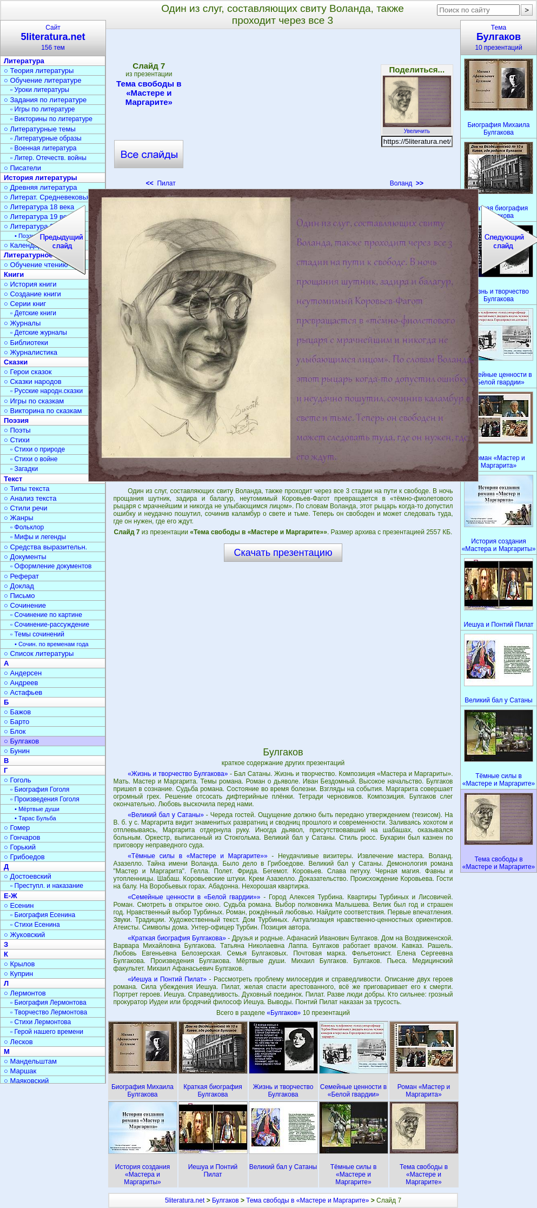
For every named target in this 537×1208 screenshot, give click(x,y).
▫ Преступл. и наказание (46, 886)
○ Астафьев (23, 692)
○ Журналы (22, 323)
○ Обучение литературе (43, 80)
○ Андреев (21, 683)
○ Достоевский (27, 876)
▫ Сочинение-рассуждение (49, 624)
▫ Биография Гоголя (39, 789)
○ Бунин (17, 751)
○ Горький (20, 847)
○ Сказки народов (33, 381)
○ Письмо (19, 596)
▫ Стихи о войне (33, 459)
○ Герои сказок (28, 372)
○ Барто (16, 722)
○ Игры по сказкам (34, 401)
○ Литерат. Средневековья (47, 197)
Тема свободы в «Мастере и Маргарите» (148, 93)
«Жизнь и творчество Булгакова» (178, 774)
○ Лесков (18, 1042)
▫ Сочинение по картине (46, 615)
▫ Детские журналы (38, 332)
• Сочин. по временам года (52, 644)
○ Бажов (17, 712)
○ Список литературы (39, 653)
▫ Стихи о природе (37, 449)
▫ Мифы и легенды (38, 537)
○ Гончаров (22, 837)
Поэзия (16, 420)
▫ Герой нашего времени (46, 1032)
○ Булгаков (21, 741)
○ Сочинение (25, 605)
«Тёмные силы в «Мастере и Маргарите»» (197, 856)
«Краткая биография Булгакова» (177, 938)
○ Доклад (19, 586)
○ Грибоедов (24, 857)
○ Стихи (17, 440)
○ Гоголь (17, 780)
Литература (24, 61)
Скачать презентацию (283, 552)
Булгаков (225, 1200)
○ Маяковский (26, 1081)
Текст (13, 479)
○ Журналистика (30, 352)
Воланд (406, 183)
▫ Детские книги (33, 313)
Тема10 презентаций (498, 37)
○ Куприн (18, 974)
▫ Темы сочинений (37, 634)
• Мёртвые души (37, 809)
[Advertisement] (283, 111)
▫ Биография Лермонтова (48, 1002)
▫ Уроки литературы (39, 90)
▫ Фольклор (27, 527)
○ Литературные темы (40, 129)
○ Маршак (20, 1071)
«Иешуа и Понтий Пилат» (167, 979)
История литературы (40, 178)
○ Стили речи (26, 508)
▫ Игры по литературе (42, 109)
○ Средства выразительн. (45, 547)
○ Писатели (22, 168)
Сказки (16, 362)
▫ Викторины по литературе (51, 119)
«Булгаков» (284, 1013)
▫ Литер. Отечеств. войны (48, 158)
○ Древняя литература (40, 187)
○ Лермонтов (25, 993)
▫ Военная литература (43, 148)
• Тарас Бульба (35, 818)
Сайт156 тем (53, 37)
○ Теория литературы (39, 71)
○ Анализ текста (30, 498)
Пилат (161, 183)
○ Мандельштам (30, 1061)
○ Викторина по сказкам (43, 411)
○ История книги (30, 284)
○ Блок (15, 731)
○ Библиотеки (26, 342)
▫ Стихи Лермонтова (40, 1022)
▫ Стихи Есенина (35, 924)
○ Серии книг (25, 304)
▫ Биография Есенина (42, 915)
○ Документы (25, 557)
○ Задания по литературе (45, 100)
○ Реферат (21, 576)
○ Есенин (19, 905)
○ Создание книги (32, 294)
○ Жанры (19, 518)
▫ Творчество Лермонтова (48, 1012)
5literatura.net (184, 1200)
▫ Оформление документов (50, 566)
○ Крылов (19, 964)
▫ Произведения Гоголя (44, 799)
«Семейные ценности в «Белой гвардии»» (194, 897)
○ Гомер (17, 828)
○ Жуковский (24, 935)
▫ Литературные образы (46, 138)
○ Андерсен (23, 673)
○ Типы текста (27, 488)
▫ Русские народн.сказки (46, 391)
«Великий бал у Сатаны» (166, 815)
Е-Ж (10, 896)
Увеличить (417, 128)
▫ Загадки (24, 469)
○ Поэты (17, 430)
